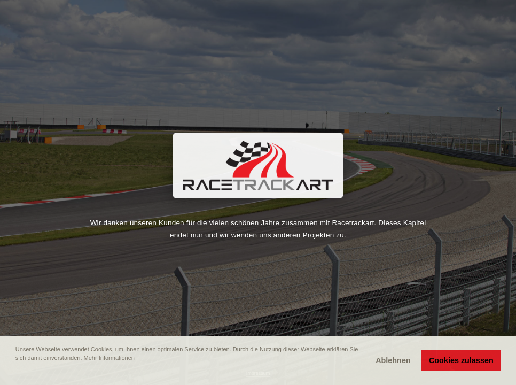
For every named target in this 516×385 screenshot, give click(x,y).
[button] (16, 373)
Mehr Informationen (109, 358)
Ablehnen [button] (393, 360)
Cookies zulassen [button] (461, 360)
